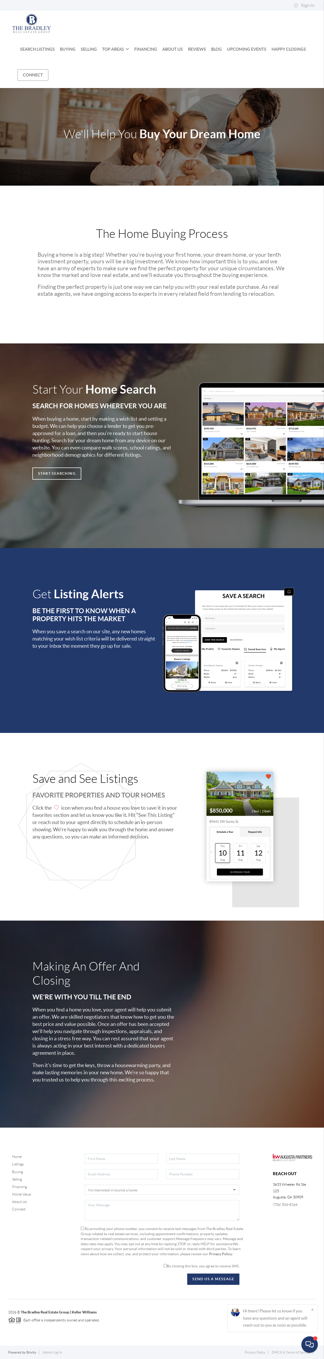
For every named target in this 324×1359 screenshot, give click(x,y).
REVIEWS (197, 49)
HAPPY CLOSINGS (289, 49)
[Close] (312, 1310)
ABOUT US (172, 49)
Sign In (304, 5)
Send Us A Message (213, 1279)
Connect (18, 1209)
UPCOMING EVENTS (246, 49)
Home (17, 1157)
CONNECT (33, 75)
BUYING (68, 49)
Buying (17, 1172)
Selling (17, 1179)
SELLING (89, 49)
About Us (19, 1202)
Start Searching (57, 473)
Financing (19, 1187)
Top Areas (115, 49)
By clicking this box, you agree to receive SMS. (201, 1266)
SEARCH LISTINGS (37, 49)
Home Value (21, 1194)
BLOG (216, 49)
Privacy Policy (255, 1352)
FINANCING (145, 49)
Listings (18, 1164)
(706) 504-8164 (285, 1204)
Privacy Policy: (221, 1254)
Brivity (31, 1352)
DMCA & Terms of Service (291, 1352)
